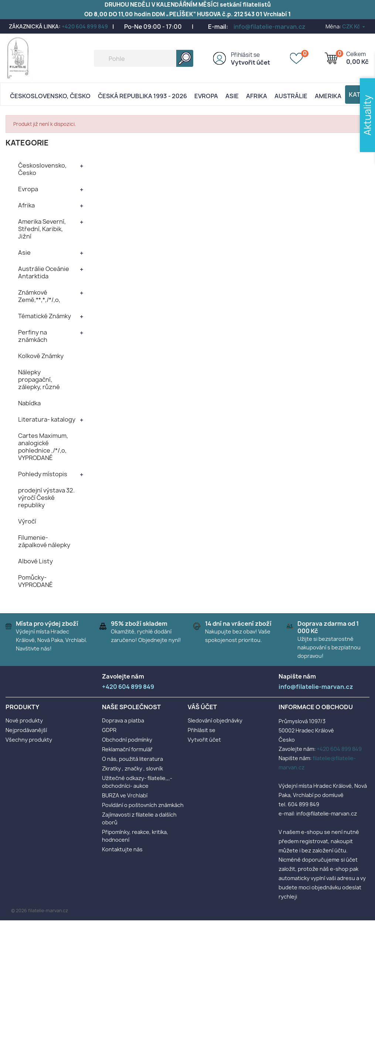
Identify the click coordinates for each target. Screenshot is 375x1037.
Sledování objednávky (215, 720)
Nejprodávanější (26, 730)
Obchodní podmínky (127, 739)
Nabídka (29, 403)
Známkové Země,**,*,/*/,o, (39, 296)
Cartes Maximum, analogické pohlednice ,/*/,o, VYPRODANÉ (43, 447)
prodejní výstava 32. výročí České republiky (46, 497)
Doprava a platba (123, 720)
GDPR (109, 730)
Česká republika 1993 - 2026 (142, 96)
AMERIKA (328, 96)
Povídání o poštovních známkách (143, 804)
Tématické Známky (44, 316)
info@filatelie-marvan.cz (269, 27)
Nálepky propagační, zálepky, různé (39, 379)
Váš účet (202, 707)
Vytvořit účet (250, 62)
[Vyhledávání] (143, 58)
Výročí (27, 521)
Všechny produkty (29, 739)
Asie (232, 96)
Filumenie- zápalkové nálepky (44, 541)
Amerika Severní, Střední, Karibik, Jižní (42, 228)
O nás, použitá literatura (132, 758)
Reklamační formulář (127, 749)
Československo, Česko (50, 96)
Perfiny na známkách (32, 336)
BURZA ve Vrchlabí (124, 795)
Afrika (256, 96)
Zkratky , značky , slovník (132, 768)
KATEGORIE (27, 143)
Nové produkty (24, 720)
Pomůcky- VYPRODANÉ (35, 581)
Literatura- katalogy (46, 419)
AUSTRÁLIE (291, 96)
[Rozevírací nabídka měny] (354, 26)
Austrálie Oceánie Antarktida (43, 272)
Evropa (206, 96)
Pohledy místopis (42, 474)
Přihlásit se (245, 55)
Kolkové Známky (41, 356)
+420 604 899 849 (85, 26)
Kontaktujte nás (122, 849)
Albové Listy (35, 561)
